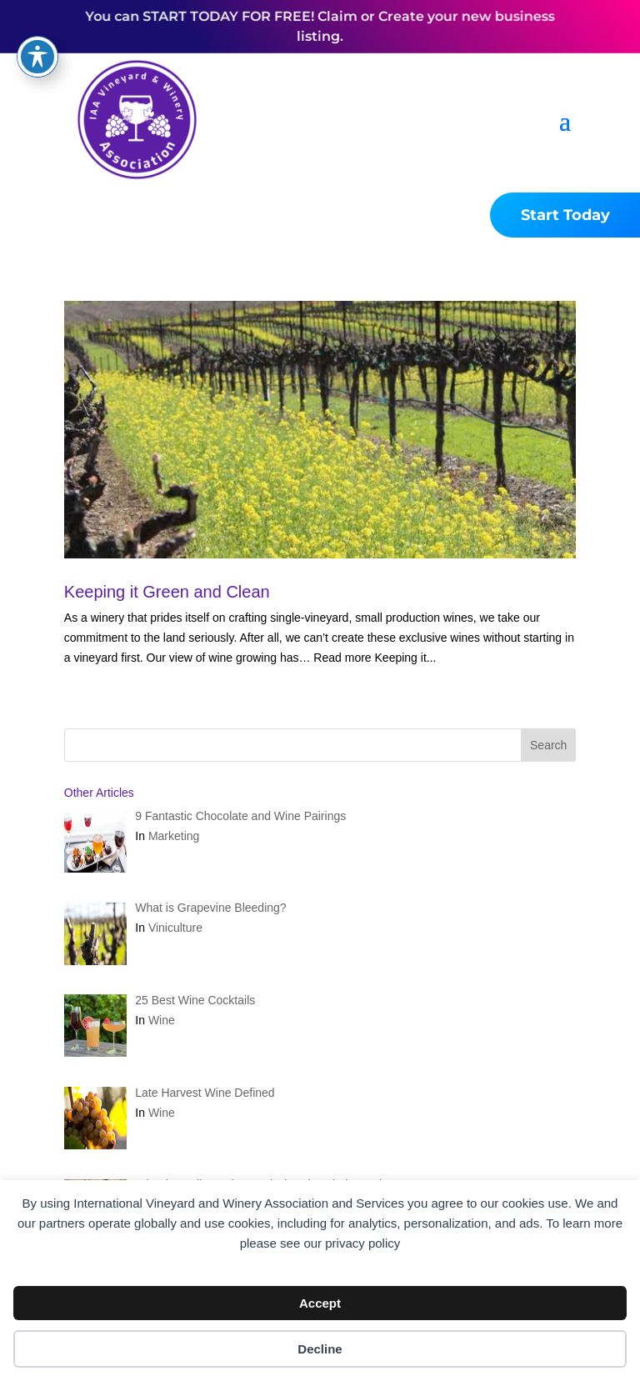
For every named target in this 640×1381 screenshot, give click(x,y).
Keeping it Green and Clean (167, 592)
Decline (320, 1349)
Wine (161, 1020)
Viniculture (175, 927)
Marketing (173, 836)
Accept (320, 1303)
